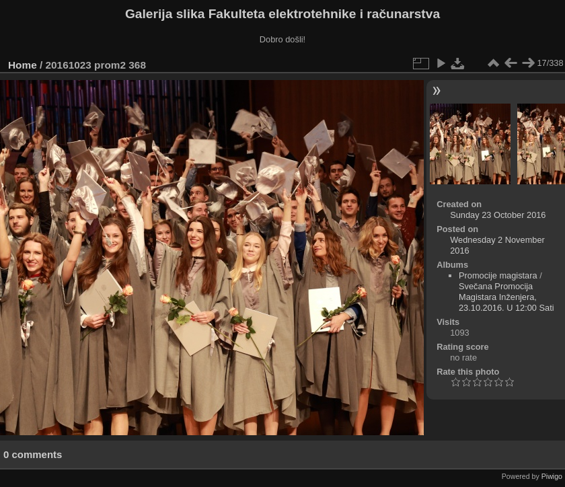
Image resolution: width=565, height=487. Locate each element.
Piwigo (551, 476)
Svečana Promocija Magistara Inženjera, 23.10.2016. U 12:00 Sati (506, 297)
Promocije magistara (498, 275)
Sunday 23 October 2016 (497, 215)
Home (22, 65)
